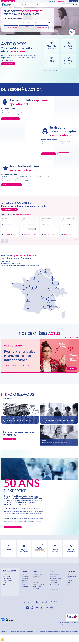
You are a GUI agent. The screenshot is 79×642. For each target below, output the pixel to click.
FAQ (68, 574)
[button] (2, 639)
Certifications (25, 578)
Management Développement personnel (26, 27)
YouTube (69, 584)
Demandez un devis (63, 153)
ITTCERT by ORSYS (8, 574)
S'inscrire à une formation (25, 583)
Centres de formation (55, 584)
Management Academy (38, 584)
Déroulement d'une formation (25, 587)
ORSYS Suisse (6, 582)
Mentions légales (12, 631)
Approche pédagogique (55, 578)
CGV (36, 631)
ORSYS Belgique (7, 578)
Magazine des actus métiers (71, 577)
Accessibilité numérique (55, 595)
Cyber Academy (37, 586)
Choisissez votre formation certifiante (11, 184)
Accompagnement (26, 576)
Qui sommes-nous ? (54, 574)
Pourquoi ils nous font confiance (12, 527)
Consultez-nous (48, 153)
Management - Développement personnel (39, 577)
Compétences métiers (42, 27)
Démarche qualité (54, 580)
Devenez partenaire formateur (54, 589)
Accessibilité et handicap (55, 592)
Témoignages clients (71, 580)
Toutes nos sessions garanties (9, 209)
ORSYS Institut (6, 576)
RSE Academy (36, 588)
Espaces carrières (54, 587)
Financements (25, 580)
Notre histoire (53, 576)
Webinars (69, 582)
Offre (23, 574)
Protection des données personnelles (25, 631)
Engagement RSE (54, 582)
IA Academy (36, 582)
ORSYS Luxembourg (7, 580)
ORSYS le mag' (6, 584)
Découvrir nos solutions (8, 63)
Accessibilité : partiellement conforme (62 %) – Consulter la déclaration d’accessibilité (59, 631)
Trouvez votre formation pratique (10, 118)
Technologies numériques (11, 27)
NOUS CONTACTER (62, 1)
